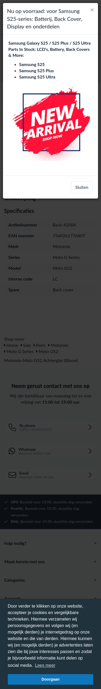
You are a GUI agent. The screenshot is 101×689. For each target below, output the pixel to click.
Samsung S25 (32, 64)
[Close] (92, 9)
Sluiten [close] (81, 187)
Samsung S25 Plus (36, 70)
